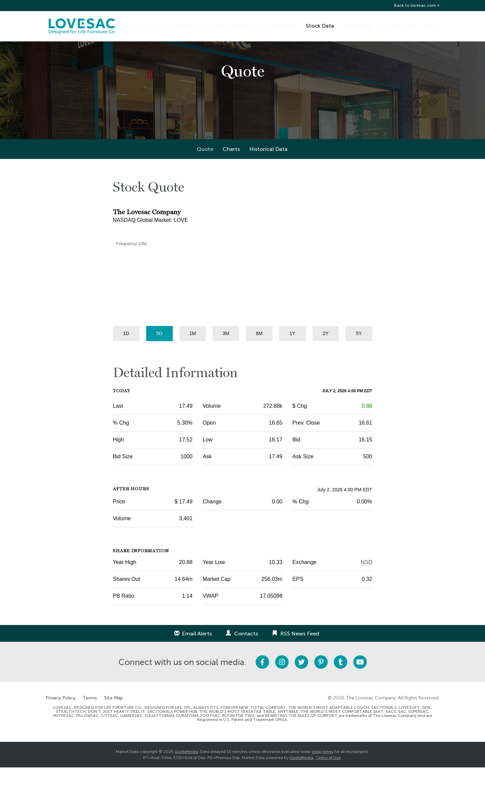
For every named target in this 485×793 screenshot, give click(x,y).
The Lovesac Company (371, 723)
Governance (398, 26)
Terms (90, 723)
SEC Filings (358, 26)
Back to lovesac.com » (417, 5)
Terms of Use (328, 783)
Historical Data (268, 174)
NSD (366, 588)
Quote (205, 174)
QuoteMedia (186, 777)
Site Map (113, 723)
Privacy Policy (60, 723)
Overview (145, 26)
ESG (429, 26)
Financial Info (278, 26)
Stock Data (320, 26)
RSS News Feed (299, 659)
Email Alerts (197, 659)
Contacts (246, 659)
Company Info (233, 26)
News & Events (185, 26)
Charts (231, 174)
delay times (322, 777)
